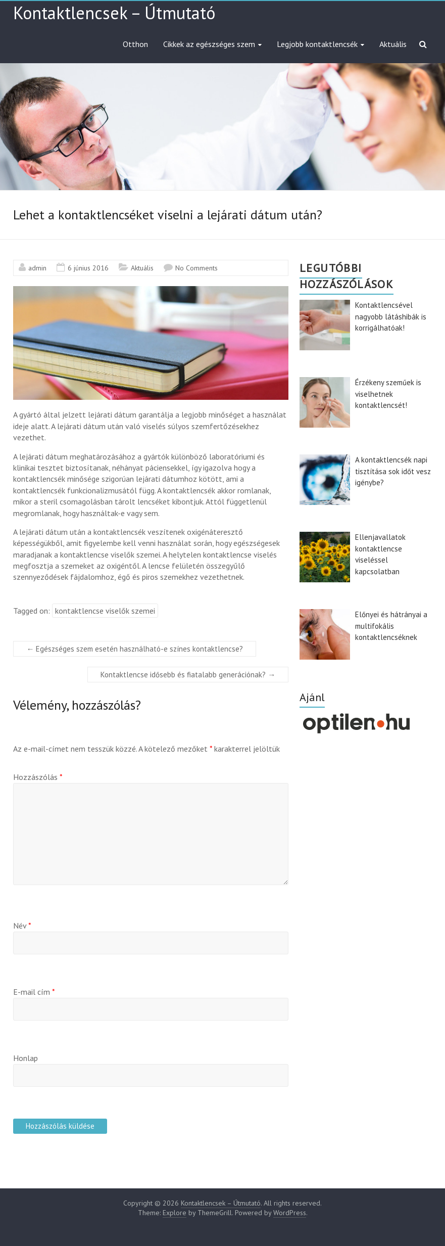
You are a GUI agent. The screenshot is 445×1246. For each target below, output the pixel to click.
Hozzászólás (38, 777)
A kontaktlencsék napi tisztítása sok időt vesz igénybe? (393, 471)
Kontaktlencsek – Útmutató (114, 13)
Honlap (25, 1058)
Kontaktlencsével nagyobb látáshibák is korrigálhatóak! (390, 316)
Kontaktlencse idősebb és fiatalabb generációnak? (188, 674)
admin (37, 267)
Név (22, 925)
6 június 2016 (88, 267)
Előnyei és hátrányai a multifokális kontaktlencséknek (391, 626)
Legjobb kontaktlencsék (317, 44)
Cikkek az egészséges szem (209, 44)
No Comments (196, 267)
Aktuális (393, 44)
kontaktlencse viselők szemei (105, 611)
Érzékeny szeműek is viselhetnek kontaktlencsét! (388, 394)
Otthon (135, 44)
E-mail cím (34, 992)
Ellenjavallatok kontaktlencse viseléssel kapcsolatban (380, 554)
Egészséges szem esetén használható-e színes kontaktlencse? (134, 649)
